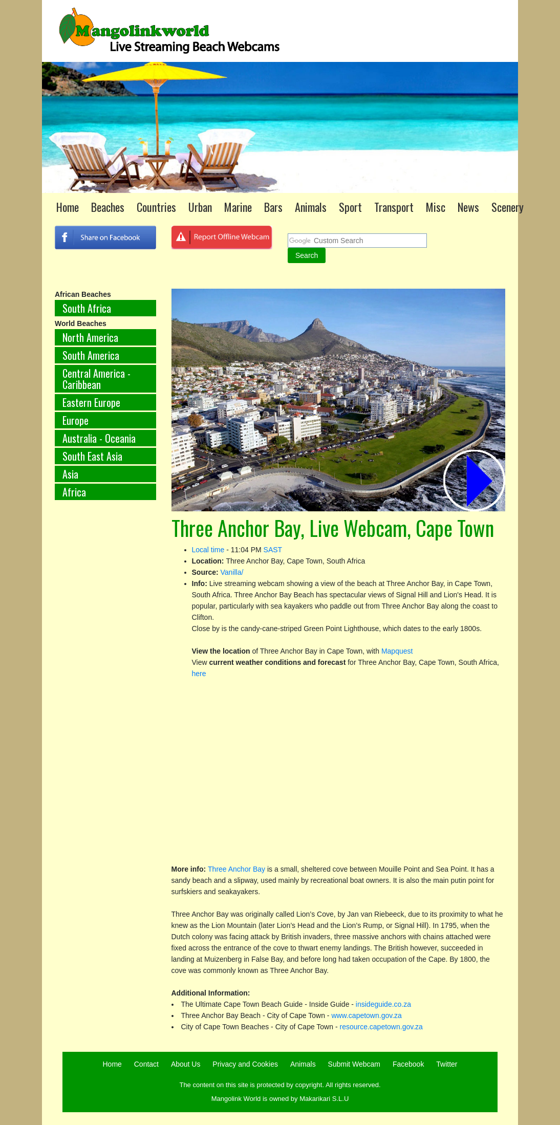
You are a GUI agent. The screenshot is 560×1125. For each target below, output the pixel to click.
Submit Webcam (354, 1064)
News (468, 207)
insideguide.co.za (383, 1004)
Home (67, 207)
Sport (350, 207)
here (199, 673)
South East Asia (92, 456)
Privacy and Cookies (245, 1064)
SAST (273, 550)
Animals (311, 207)
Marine (238, 207)
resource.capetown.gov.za (380, 1027)
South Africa (86, 308)
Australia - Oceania (99, 438)
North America (90, 337)
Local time (208, 550)
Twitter (446, 1064)
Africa (74, 492)
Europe (75, 420)
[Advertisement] (105, 677)
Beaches (107, 207)
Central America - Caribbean (96, 378)
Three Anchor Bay (236, 869)
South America (90, 355)
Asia (70, 474)
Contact (146, 1064)
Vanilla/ (232, 572)
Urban (200, 207)
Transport (394, 207)
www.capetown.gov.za (366, 1015)
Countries (156, 207)
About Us (186, 1064)
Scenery (507, 207)
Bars (273, 207)
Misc (435, 207)
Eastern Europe (91, 402)
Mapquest (397, 651)
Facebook (408, 1064)
